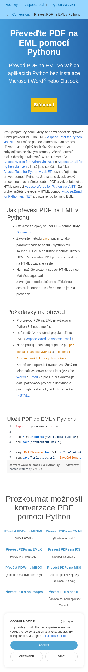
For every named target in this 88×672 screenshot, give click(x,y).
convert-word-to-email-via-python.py (34, 465)
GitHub (37, 469)
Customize (26, 656)
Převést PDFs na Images (24, 592)
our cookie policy (55, 636)
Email (34, 377)
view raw (72, 465)
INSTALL (23, 395)
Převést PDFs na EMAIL (64, 531)
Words (21, 377)
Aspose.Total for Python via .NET (28, 172)
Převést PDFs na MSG (64, 567)
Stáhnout (44, 104)
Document (23, 232)
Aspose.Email (61, 339)
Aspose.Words (36, 339)
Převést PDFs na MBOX (23, 567)
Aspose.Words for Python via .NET (29, 162)
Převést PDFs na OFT (64, 592)
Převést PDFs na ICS (64, 549)
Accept (44, 645)
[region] (44, 442)
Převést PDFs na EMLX (24, 549)
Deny (61, 656)
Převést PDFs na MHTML (23, 531)
